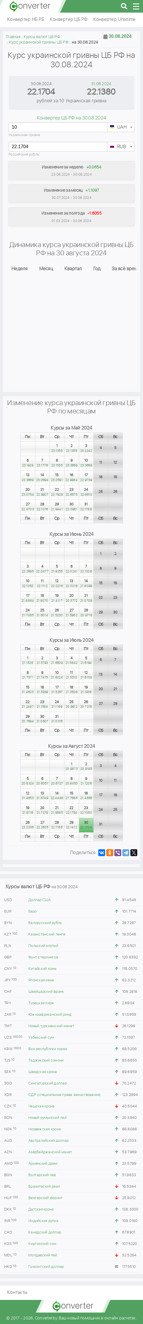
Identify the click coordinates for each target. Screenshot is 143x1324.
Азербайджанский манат (50, 1152)
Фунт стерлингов (43, 957)
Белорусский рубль (45, 923)
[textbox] (120, 127)
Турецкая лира (41, 1003)
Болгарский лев (42, 1175)
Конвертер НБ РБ (25, 19)
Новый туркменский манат (51, 1026)
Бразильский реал (44, 1186)
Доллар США (39, 900)
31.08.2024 (101, 84)
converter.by (30, 6)
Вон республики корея (47, 1049)
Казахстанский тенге (46, 934)
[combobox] (120, 127)
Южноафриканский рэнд (49, 1014)
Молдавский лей (42, 1255)
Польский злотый (43, 946)
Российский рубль (24, 154)
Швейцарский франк (46, 992)
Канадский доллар (44, 1232)
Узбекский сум (41, 1037)
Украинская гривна (24, 135)
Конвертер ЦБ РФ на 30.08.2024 (71, 118)
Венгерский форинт (45, 1198)
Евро (32, 911)
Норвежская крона (44, 1129)
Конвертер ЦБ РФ (69, 19)
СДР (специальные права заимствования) (64, 1095)
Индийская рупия (43, 1221)
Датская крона (41, 1209)
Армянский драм (43, 1163)
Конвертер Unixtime (114, 19)
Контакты (17, 1292)
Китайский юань (42, 969)
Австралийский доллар (48, 1140)
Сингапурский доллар (47, 1083)
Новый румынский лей (47, 1118)
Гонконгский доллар (46, 1267)
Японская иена (41, 980)
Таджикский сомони (46, 1060)
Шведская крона (42, 1072)
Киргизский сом (42, 1244)
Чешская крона (41, 1106)
